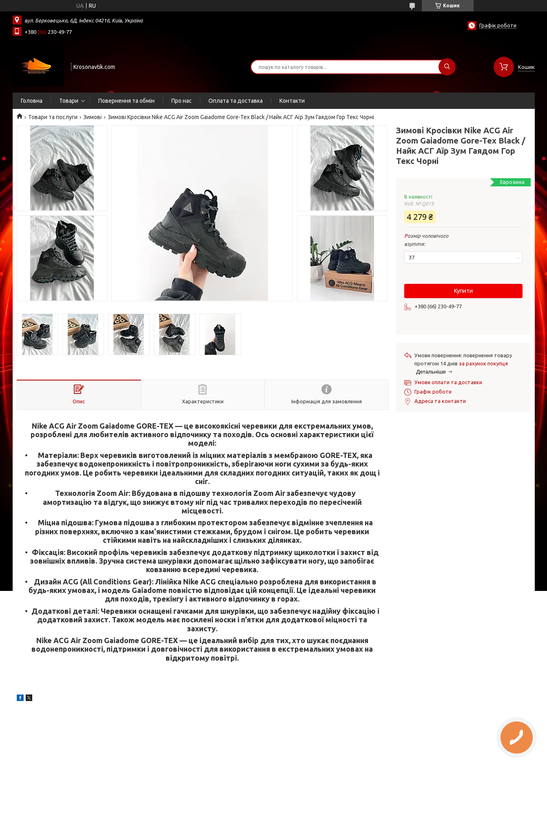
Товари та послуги (53, 117)
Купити (463, 291)
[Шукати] (447, 66)
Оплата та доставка (235, 101)
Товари (68, 101)
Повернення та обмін (126, 101)
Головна (31, 101)
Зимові (92, 117)
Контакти (292, 101)
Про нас (181, 101)
